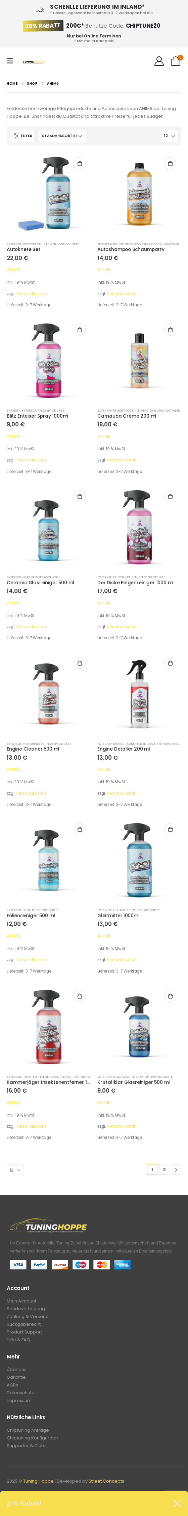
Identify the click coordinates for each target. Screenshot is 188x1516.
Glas (26, 577)
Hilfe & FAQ (18, 1340)
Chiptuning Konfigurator (32, 1438)
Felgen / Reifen (125, 577)
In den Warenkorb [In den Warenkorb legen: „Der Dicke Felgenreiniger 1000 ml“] (170, 496)
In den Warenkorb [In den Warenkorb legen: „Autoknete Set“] (80, 163)
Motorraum (32, 743)
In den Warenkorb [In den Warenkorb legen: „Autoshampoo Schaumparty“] (170, 163)
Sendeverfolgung (26, 1309)
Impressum (19, 1400)
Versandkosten (31, 294)
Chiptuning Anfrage (28, 1430)
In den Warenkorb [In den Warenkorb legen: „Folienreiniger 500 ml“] (80, 829)
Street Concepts (106, 1481)
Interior (138, 1076)
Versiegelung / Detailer (160, 410)
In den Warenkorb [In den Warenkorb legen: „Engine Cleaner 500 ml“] (80, 663)
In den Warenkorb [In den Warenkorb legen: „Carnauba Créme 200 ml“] (170, 330)
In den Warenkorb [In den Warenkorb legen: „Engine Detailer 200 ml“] (170, 663)
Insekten (29, 1076)
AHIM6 (13, 269)
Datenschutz (20, 1392)
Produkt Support (24, 1332)
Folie (26, 910)
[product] (49, 194)
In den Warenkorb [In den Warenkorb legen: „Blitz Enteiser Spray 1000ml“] (80, 330)
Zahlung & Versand (28, 1316)
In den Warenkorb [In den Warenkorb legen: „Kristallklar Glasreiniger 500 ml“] (170, 996)
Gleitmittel (122, 910)
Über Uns (17, 1369)
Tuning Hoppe (38, 1481)
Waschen (171, 244)
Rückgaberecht (24, 1324)
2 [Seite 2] (164, 1169)
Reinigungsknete (64, 244)
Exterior (14, 244)
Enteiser (13, 410)
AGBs (12, 1385)
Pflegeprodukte (35, 244)
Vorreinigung (78, 1076)
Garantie (16, 1377)
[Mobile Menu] (12, 61)
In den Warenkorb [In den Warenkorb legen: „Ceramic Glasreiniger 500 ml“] (80, 496)
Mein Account (21, 1301)
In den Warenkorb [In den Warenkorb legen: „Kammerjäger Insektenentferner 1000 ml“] (80, 996)
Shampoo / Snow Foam (143, 244)
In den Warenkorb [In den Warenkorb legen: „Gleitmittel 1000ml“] (170, 829)
